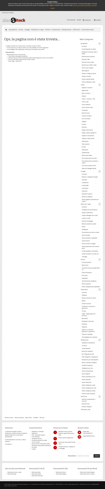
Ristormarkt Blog (11, 474)
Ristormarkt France (61, 472)
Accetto (52, 8)
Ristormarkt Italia (36, 472)
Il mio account (71, 20)
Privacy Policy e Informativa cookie (41, 443)
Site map (42, 417)
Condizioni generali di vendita (39, 440)
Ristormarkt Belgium (61, 474)
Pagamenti (34, 433)
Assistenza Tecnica (37, 438)
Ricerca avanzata (19, 417)
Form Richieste (36, 436)
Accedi (79, 20)
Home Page (11, 61)
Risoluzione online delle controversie (41, 445)
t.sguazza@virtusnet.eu (89, 436)
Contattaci (11, 12)
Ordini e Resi (28, 417)
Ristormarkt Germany (37, 475)
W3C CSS (14, 485)
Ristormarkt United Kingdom (87, 472)
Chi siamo (8, 444)
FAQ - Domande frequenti (38, 435)
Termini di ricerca (9, 417)
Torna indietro (11, 56)
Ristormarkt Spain (36, 474)
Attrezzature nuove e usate (14, 472)
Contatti (34, 449)
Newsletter (72, 456)
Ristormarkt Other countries (87, 474)
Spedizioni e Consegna (38, 431)
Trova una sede (36, 442)
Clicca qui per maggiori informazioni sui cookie (85, 5)
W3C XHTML (8, 485)
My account (19, 61)
